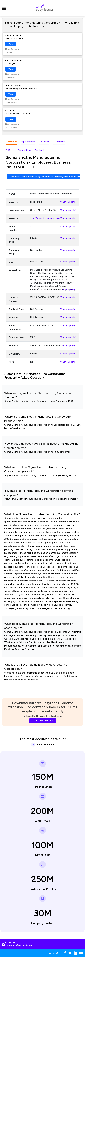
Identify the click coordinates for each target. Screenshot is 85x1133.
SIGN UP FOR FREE (42, 720)
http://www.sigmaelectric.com (45, 218)
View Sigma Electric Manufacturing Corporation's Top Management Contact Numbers (45, 176)
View (10, 44)
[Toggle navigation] (4, 8)
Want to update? (68, 202)
